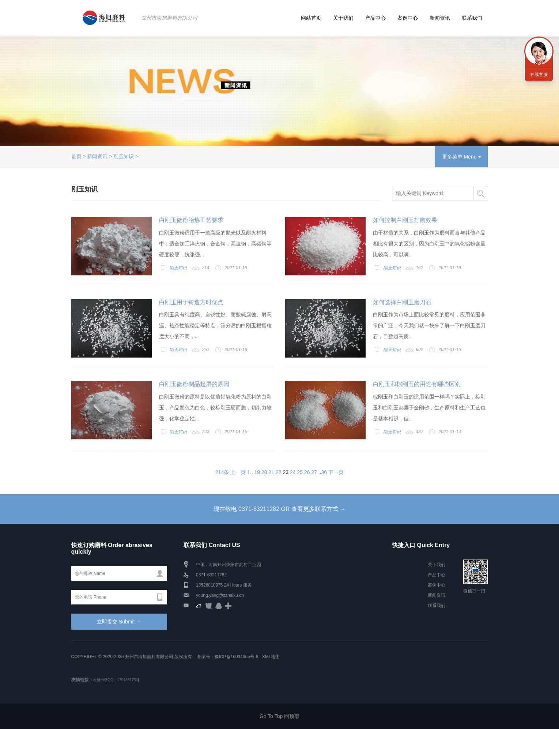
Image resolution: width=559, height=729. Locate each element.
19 (257, 472)
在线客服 (539, 74)
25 (300, 472)
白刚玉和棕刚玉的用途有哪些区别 (417, 384)
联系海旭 (539, 51)
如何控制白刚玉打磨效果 (405, 220)
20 (264, 472)
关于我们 (343, 18)
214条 (222, 472)
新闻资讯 (440, 18)
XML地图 (271, 656)
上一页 (238, 472)
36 (324, 472)
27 (314, 472)
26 (307, 472)
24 (293, 472)
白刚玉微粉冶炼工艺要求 (191, 220)
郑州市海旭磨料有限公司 (169, 17)
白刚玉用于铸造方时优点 (191, 302)
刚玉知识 (123, 156)
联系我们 (472, 18)
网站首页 (311, 18)
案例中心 (407, 18)
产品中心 (375, 18)
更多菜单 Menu (461, 157)
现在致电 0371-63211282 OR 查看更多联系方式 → (280, 509)
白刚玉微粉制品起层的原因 (194, 384)
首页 (76, 156)
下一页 (336, 472)
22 (279, 472)
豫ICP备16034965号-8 (236, 656)
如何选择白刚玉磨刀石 (402, 302)
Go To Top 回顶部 (279, 716)
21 (272, 472)
